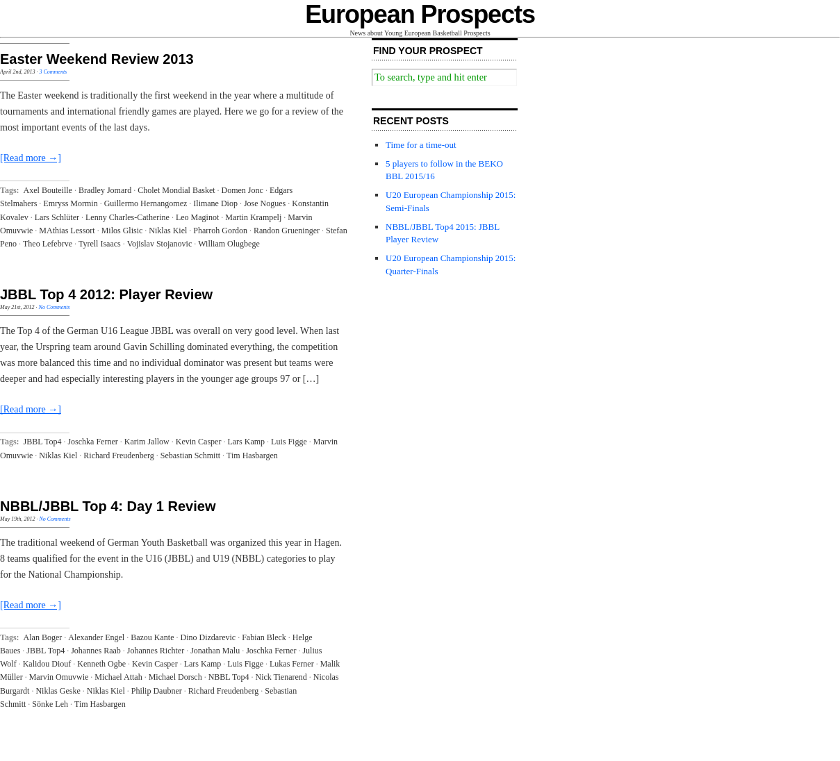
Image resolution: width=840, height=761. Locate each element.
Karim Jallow (147, 441)
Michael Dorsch (175, 677)
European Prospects (420, 14)
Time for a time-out (421, 145)
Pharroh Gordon (220, 230)
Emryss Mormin (70, 203)
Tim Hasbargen (252, 455)
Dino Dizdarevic (208, 637)
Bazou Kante (152, 637)
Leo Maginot (197, 217)
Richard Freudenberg (118, 455)
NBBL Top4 (228, 677)
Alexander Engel (96, 637)
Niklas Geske (57, 691)
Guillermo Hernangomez (146, 203)
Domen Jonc (242, 190)
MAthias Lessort (66, 230)
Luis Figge (289, 441)
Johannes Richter (155, 650)
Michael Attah (118, 677)
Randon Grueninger (287, 230)
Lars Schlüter (57, 217)
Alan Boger (43, 637)
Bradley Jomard (105, 190)
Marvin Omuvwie (59, 677)
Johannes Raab (96, 650)
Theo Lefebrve (47, 244)
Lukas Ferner (292, 664)
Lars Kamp (246, 441)
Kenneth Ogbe (101, 664)
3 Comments (53, 72)
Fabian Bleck (264, 637)
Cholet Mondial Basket (176, 190)
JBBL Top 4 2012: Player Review (106, 294)
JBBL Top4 (43, 441)
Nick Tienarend (280, 677)
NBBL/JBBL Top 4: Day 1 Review (107, 506)
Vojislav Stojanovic (159, 244)
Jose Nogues (265, 203)
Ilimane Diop (215, 203)
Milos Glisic (122, 230)
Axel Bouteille (48, 190)
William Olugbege (229, 244)
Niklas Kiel (168, 230)
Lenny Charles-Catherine (127, 217)
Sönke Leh (50, 704)
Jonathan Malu (215, 650)
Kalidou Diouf (47, 664)
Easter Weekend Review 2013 (97, 59)
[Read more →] (30, 158)
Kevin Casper (199, 441)
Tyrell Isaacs (100, 244)
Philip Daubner (156, 691)
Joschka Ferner (92, 441)
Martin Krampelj (253, 217)
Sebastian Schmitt (190, 455)
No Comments (54, 307)
